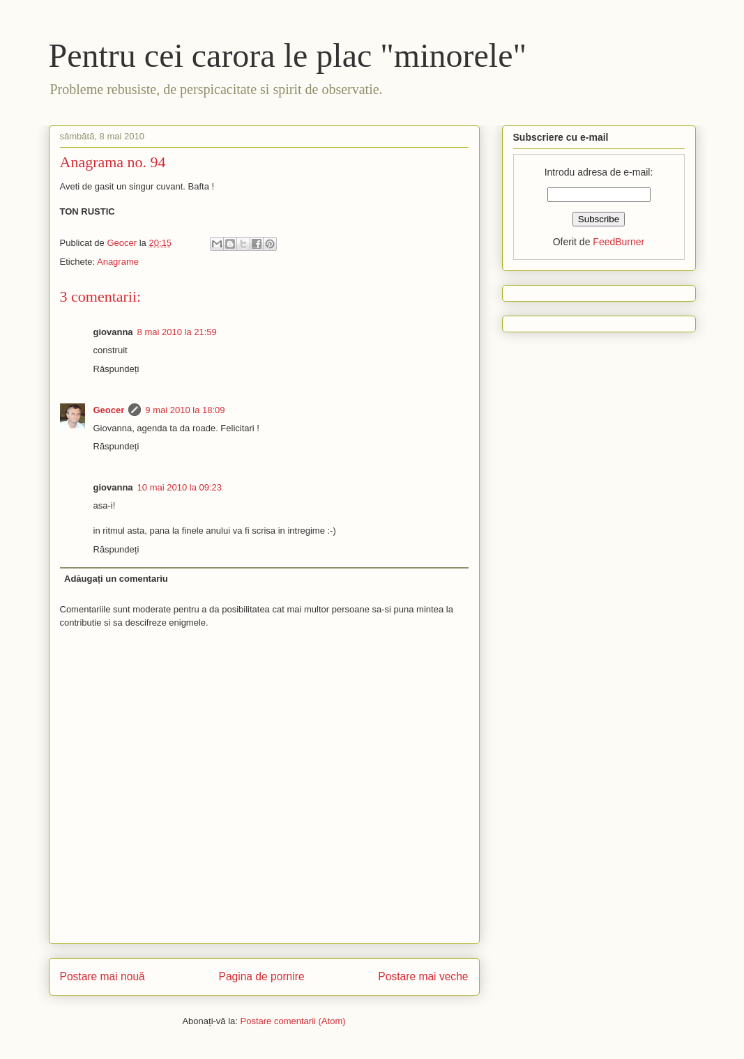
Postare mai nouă (102, 976)
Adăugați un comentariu (116, 578)
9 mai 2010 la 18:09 (185, 410)
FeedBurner (618, 241)
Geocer (109, 410)
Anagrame (118, 261)
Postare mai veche (423, 976)
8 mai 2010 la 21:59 (177, 332)
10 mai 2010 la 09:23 (179, 487)
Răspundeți (116, 369)
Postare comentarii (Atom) (293, 1021)
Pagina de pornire (261, 976)
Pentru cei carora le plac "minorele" (288, 55)
